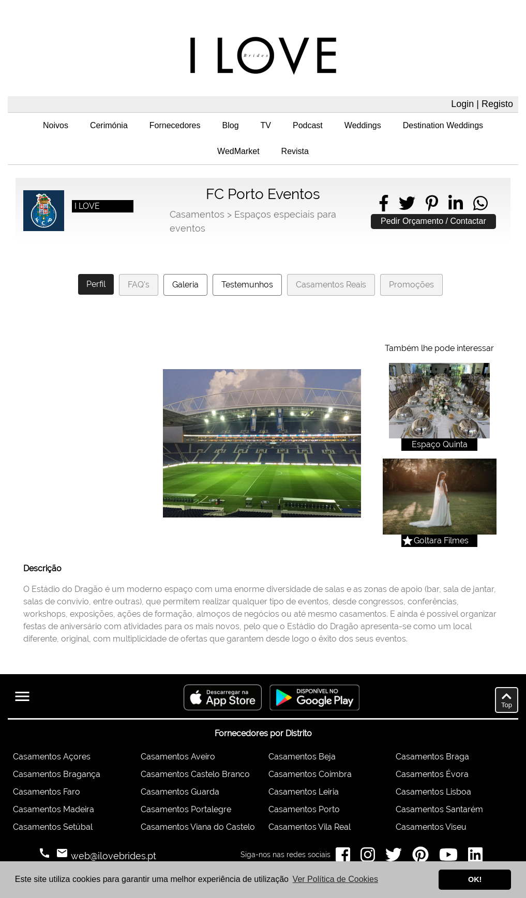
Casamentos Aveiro (178, 757)
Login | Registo (482, 104)
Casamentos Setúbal (53, 827)
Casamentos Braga (432, 757)
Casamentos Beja (302, 757)
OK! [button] (475, 879)
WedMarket (238, 151)
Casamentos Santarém (439, 809)
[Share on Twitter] (407, 203)
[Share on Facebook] (384, 203)
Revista (295, 151)
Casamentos (197, 214)
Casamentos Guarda (180, 792)
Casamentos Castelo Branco (195, 774)
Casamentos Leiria (303, 792)
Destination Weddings (443, 125)
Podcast (308, 125)
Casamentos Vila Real (309, 827)
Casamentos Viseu (431, 827)
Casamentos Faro (46, 792)
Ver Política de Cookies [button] (335, 879)
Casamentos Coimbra (310, 774)
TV (266, 125)
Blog (230, 125)
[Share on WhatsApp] (480, 203)
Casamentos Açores (52, 757)
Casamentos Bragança (56, 774)
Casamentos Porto (304, 809)
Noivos (55, 125)
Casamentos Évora (432, 774)
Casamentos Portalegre (186, 809)
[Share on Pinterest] (431, 203)
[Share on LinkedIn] (455, 203)
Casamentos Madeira (53, 809)
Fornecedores (175, 125)
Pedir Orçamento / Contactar (433, 221)
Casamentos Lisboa (433, 792)
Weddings (362, 125)
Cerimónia (109, 125)
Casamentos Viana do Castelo (198, 827)
